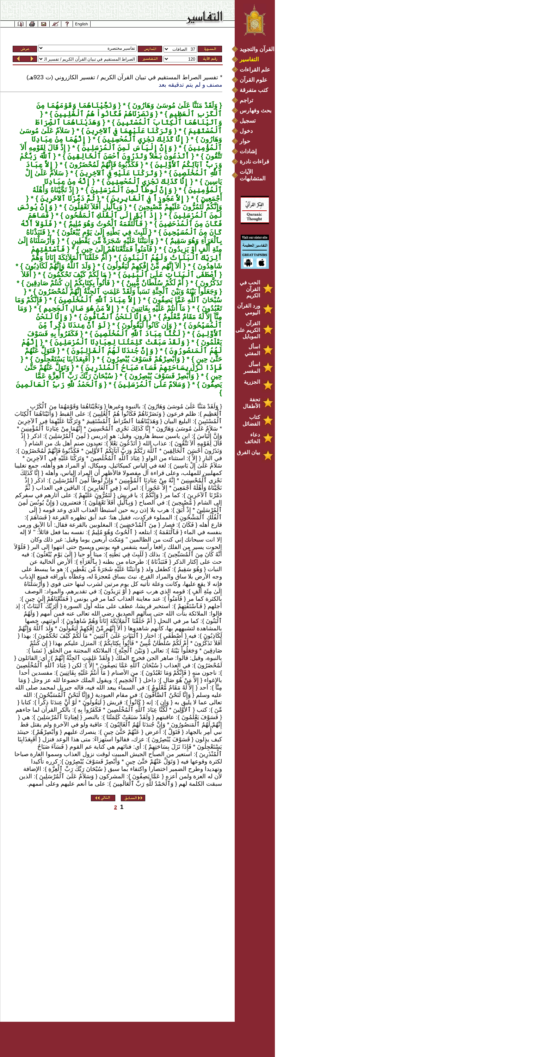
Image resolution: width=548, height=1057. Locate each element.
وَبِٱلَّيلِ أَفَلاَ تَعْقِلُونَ (94, 207)
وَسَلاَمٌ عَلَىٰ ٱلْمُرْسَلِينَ (151, 384)
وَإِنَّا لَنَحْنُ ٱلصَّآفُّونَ (114, 317)
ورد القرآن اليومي (248, 309)
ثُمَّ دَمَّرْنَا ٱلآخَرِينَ (66, 198)
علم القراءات (255, 70)
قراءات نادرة (254, 162)
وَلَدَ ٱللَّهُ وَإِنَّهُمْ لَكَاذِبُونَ (57, 266)
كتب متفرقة (254, 90)
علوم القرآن (253, 80)
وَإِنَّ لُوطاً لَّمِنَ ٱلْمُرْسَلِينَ (130, 190)
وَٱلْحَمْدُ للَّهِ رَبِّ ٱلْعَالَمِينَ (59, 384)
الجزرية (252, 382)
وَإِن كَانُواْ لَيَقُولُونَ (146, 325)
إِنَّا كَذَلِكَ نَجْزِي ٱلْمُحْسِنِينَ (142, 139)
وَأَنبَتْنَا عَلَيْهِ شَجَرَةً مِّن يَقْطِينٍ (111, 241)
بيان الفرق (248, 452)
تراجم (246, 100)
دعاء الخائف (252, 438)
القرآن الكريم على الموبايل (247, 329)
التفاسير (249, 59)
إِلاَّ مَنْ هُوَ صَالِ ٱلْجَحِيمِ (78, 308)
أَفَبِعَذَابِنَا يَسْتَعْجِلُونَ (61, 359)
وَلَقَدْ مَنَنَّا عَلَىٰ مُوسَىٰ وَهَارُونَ (173, 105)
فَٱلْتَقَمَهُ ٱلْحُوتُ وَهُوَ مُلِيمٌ (104, 224)
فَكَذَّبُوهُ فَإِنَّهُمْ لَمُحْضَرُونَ (103, 164)
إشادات (248, 151)
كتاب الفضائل (251, 420)
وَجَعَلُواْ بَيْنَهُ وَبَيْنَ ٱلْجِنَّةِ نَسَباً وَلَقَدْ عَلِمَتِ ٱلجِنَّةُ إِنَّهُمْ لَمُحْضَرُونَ (126, 291)
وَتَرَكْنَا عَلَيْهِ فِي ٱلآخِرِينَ (118, 173)
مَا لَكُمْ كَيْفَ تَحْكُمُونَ (75, 274)
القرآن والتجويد (257, 49)
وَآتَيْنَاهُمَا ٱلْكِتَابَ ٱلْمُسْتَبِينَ (168, 122)
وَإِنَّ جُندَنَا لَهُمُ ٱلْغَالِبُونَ (111, 350)
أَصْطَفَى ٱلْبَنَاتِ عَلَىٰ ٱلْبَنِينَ (169, 274)
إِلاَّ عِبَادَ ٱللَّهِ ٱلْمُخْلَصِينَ (96, 300)
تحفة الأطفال (251, 402)
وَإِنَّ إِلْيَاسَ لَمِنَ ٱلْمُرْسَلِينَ (126, 148)
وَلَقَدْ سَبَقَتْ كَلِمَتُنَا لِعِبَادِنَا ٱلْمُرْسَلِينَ (119, 342)
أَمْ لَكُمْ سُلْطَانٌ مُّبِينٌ (154, 283)
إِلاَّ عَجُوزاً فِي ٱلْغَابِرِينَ (146, 198)
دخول (246, 131)
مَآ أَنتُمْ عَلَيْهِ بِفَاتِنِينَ (157, 308)
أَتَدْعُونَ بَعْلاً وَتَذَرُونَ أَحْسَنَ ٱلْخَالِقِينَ (128, 156)
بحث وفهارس (257, 110)
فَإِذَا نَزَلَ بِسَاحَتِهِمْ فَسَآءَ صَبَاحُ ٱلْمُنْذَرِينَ (153, 367)
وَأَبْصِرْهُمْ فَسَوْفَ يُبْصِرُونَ (142, 359)
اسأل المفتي (252, 350)
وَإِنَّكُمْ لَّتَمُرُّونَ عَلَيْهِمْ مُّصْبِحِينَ (179, 207)
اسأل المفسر (252, 367)
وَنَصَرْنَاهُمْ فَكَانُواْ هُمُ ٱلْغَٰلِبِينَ (103, 114)
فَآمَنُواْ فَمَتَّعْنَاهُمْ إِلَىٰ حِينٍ (115, 249)
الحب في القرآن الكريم (250, 288)
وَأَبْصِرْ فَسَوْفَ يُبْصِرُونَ (161, 376)
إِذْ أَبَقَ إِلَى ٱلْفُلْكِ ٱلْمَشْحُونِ (110, 215)
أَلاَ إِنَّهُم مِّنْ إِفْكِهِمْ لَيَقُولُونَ (143, 266)
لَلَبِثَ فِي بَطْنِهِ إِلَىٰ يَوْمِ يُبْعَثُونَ (103, 232)
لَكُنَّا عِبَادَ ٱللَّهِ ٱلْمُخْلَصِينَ (136, 334)
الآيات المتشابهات (252, 175)
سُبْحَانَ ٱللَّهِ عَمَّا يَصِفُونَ (186, 300)
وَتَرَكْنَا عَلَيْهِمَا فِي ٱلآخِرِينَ (128, 131)
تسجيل (247, 121)
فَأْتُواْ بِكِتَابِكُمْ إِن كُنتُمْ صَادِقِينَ (67, 283)
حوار (245, 141)
